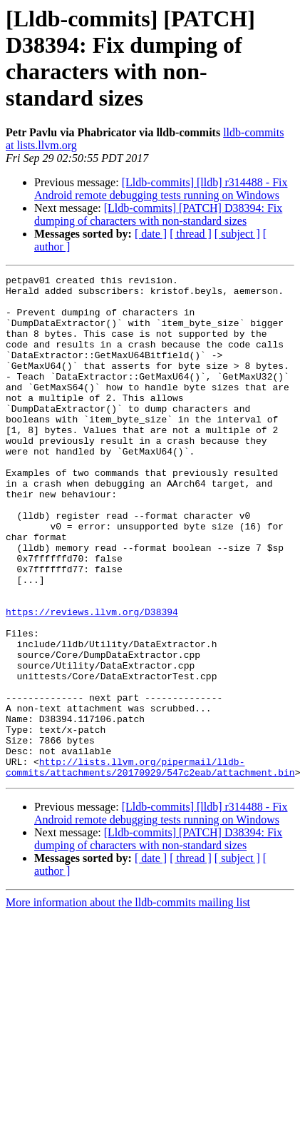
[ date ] (151, 234)
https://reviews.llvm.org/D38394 (92, 680)
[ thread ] (191, 234)
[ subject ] (237, 234)
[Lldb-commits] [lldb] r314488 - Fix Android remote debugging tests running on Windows (161, 188)
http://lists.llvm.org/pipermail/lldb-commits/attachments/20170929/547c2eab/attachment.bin (150, 866)
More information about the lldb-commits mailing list (128, 1003)
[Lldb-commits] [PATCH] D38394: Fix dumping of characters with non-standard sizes (158, 214)
